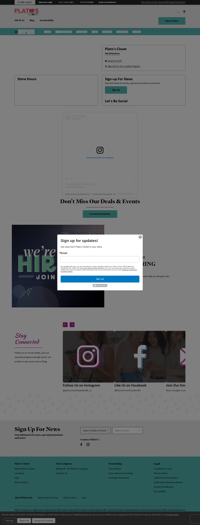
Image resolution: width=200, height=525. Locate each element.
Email (64, 253)
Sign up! (100, 279)
